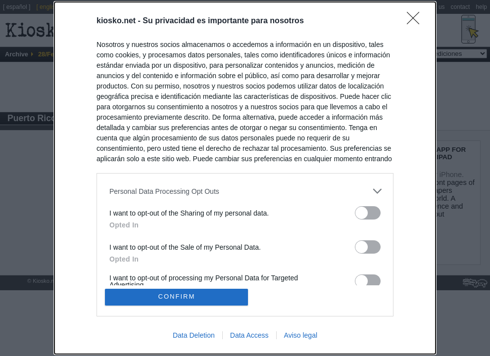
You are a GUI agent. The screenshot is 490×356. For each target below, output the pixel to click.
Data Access (249, 335)
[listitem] (245, 191)
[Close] (416, 21)
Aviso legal (300, 335)
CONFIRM (177, 297)
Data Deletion (194, 335)
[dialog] (245, 178)
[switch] (368, 213)
